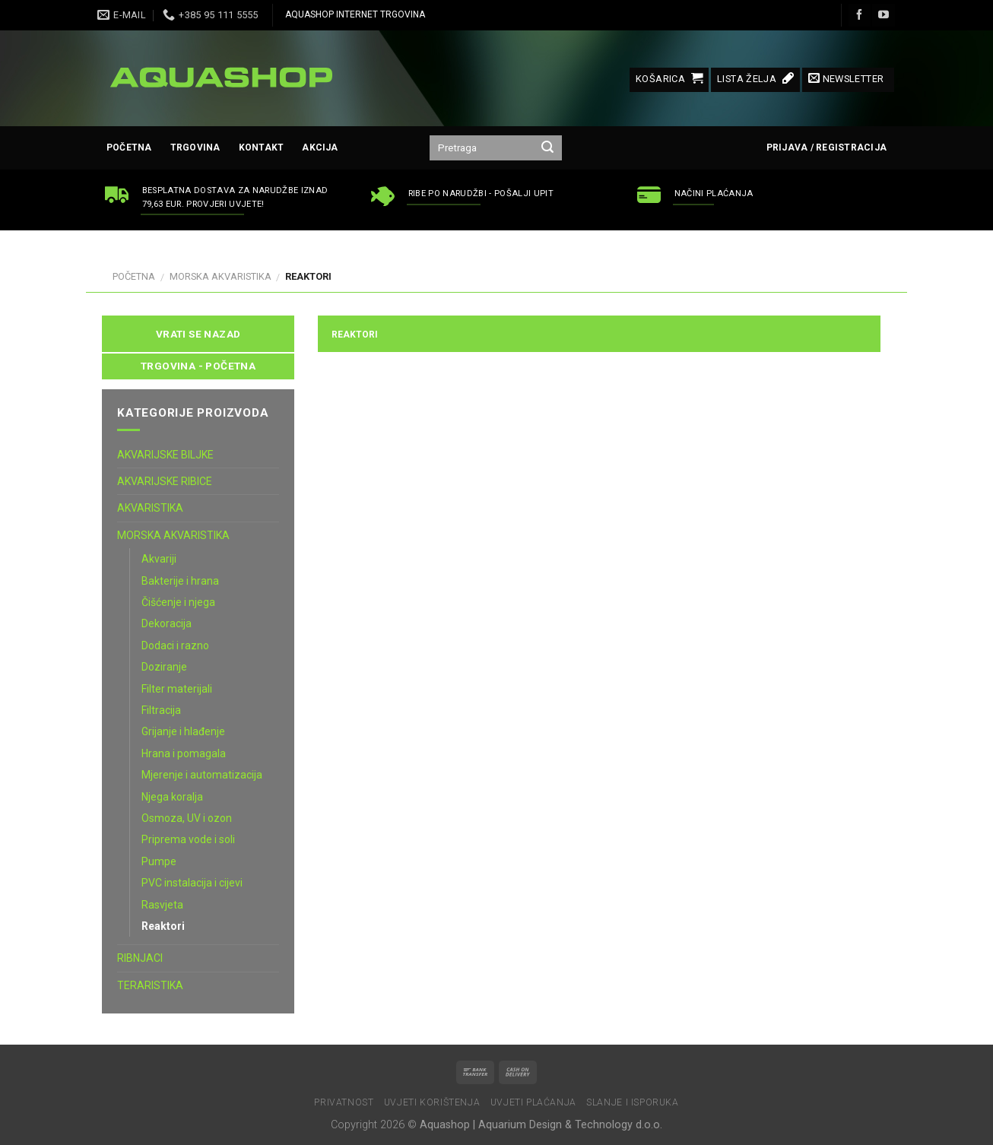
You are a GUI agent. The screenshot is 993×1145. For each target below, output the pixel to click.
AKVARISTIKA (150, 508)
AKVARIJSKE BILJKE (165, 455)
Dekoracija (166, 623)
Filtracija (161, 710)
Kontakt (261, 147)
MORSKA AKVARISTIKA (220, 276)
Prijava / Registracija (826, 147)
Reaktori (163, 926)
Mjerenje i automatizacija (201, 775)
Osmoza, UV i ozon (186, 818)
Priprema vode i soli (188, 839)
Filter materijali (176, 689)
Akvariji (158, 559)
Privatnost (343, 1102)
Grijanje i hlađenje (183, 731)
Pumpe (158, 861)
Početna (129, 147)
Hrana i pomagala (183, 753)
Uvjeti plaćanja (533, 1102)
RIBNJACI (140, 958)
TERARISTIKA (150, 985)
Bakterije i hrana (180, 581)
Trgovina (195, 147)
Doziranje (164, 667)
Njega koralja (172, 797)
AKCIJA (320, 147)
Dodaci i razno (175, 645)
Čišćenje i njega (178, 602)
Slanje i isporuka (632, 1102)
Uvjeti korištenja (432, 1102)
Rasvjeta (162, 905)
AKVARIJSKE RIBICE (164, 481)
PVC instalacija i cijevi (192, 883)
